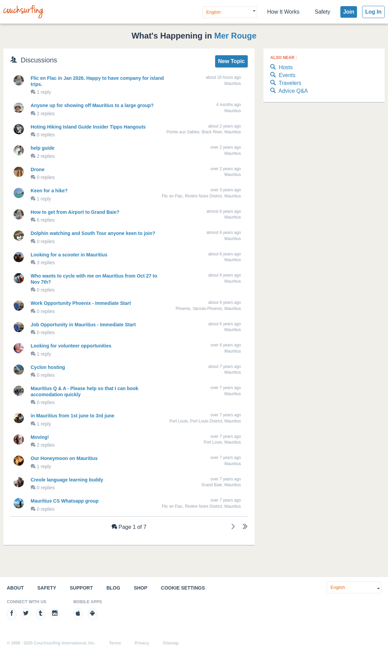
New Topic (231, 61)
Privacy (141, 643)
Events (282, 75)
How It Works (283, 12)
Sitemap (171, 643)
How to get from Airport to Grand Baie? (75, 212)
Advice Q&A (289, 91)
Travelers (285, 83)
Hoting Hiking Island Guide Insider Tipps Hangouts (88, 127)
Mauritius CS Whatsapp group (65, 501)
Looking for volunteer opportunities (71, 345)
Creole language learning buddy (67, 479)
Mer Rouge (235, 35)
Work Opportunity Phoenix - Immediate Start (81, 303)
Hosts (281, 68)
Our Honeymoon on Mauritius (64, 458)
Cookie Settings (183, 588)
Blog (113, 588)
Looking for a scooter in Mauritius (69, 254)
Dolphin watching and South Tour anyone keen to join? (93, 233)
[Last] (245, 527)
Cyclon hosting (48, 367)
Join (348, 12)
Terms (115, 643)
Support (81, 588)
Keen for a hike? (49, 190)
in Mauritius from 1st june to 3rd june (72, 415)
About (15, 588)
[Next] (233, 527)
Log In (373, 12)
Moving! (40, 437)
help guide (42, 148)
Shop (140, 588)
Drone (37, 169)
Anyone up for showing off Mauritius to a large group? (92, 105)
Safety (322, 12)
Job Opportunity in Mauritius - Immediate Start (83, 324)
